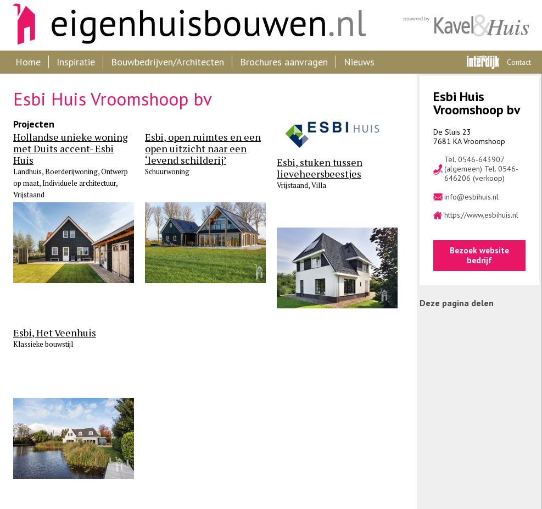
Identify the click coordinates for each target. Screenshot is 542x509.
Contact (519, 62)
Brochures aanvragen (284, 62)
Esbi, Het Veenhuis (54, 333)
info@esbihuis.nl (471, 197)
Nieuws (359, 62)
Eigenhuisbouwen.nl (184, 25)
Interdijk (483, 62)
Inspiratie (76, 62)
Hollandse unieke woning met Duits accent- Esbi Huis (70, 148)
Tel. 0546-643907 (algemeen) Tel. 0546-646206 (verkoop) (481, 168)
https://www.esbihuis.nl (481, 215)
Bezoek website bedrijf (479, 255)
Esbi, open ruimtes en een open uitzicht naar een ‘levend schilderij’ (203, 148)
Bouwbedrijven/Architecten (167, 62)
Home (28, 62)
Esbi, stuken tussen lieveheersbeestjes (319, 168)
